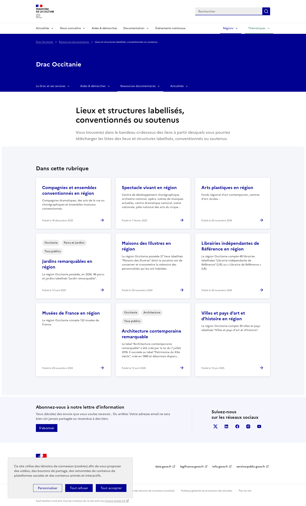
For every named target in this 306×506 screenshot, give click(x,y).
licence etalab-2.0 (115, 501)
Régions (228, 28)
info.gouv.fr (220, 467)
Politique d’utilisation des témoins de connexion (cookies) (142, 491)
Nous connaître (70, 28)
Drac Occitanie (45, 42)
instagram (248, 426)
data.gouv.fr (163, 467)
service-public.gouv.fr (251, 467)
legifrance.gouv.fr (192, 467)
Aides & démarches (104, 28)
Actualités (42, 28)
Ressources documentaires (74, 42)
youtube (259, 426)
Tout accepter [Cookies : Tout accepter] (111, 488)
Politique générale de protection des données (206, 491)
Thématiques (256, 28)
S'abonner (46, 428)
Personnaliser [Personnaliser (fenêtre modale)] (47, 488)
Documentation (133, 28)
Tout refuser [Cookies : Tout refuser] (79, 488)
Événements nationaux (170, 28)
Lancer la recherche (266, 11)
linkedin (226, 426)
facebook (237, 426)
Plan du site (245, 491)
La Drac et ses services (50, 86)
